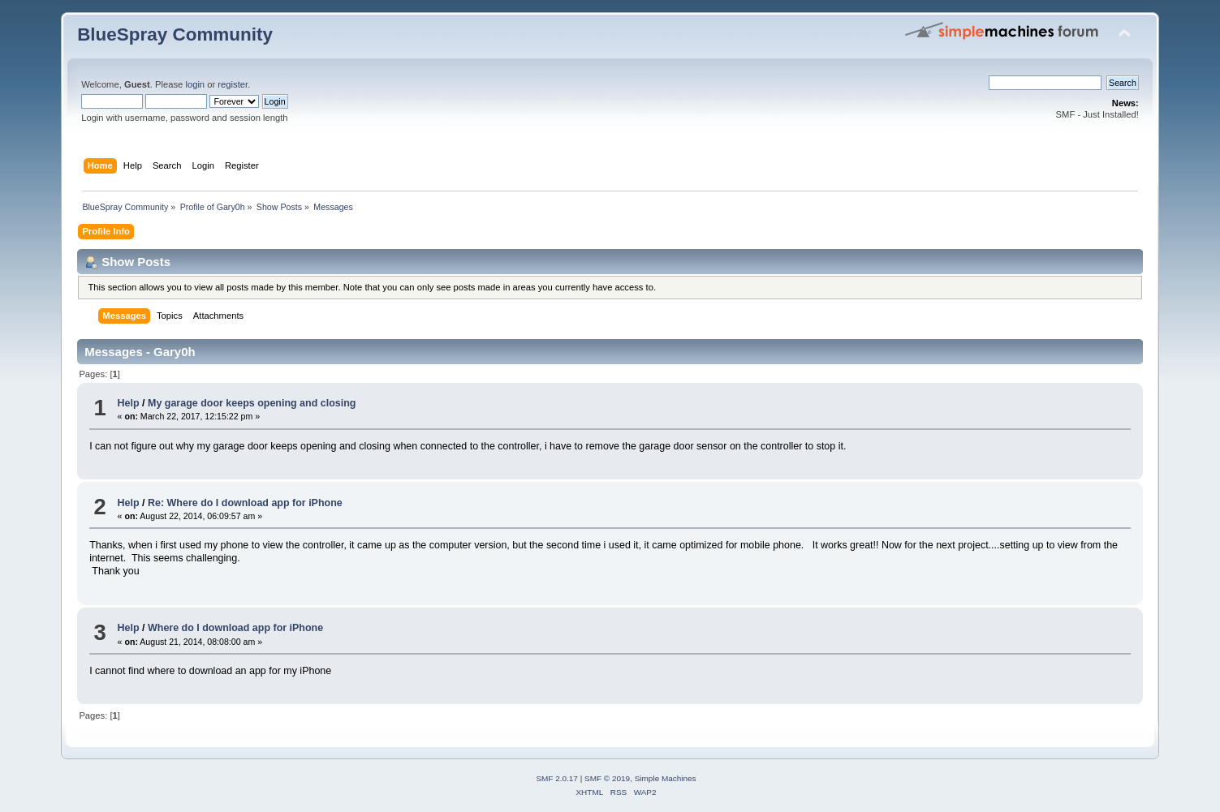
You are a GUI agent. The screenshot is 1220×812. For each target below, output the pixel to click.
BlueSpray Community (175, 34)
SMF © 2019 (607, 778)
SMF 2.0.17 (557, 778)
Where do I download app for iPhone (235, 628)
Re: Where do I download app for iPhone (245, 503)
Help (129, 403)
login (195, 84)
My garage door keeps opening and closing (252, 403)
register (233, 84)
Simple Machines (665, 778)
